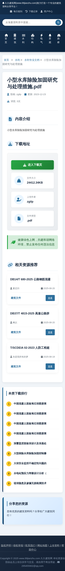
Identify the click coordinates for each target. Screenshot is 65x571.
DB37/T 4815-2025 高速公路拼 (29, 313)
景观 (50, 39)
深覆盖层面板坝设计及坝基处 (30, 443)
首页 (6, 39)
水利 (23, 39)
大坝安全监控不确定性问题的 (30, 463)
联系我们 (30, 545)
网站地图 (42, 545)
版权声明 (6, 545)
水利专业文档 (32, 60)
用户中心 (47, 11)
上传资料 (54, 545)
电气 (41, 39)
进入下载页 (32, 164)
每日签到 (16, 11)
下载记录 (31, 11)
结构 (32, 39)
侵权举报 (18, 545)
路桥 (58, 39)
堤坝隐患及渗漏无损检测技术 (30, 483)
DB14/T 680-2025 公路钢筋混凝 (30, 279)
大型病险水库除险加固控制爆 (30, 453)
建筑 (15, 39)
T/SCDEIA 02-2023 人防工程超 (29, 347)
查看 (50, 298)
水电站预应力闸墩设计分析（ (30, 473)
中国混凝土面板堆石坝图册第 (30, 403)
